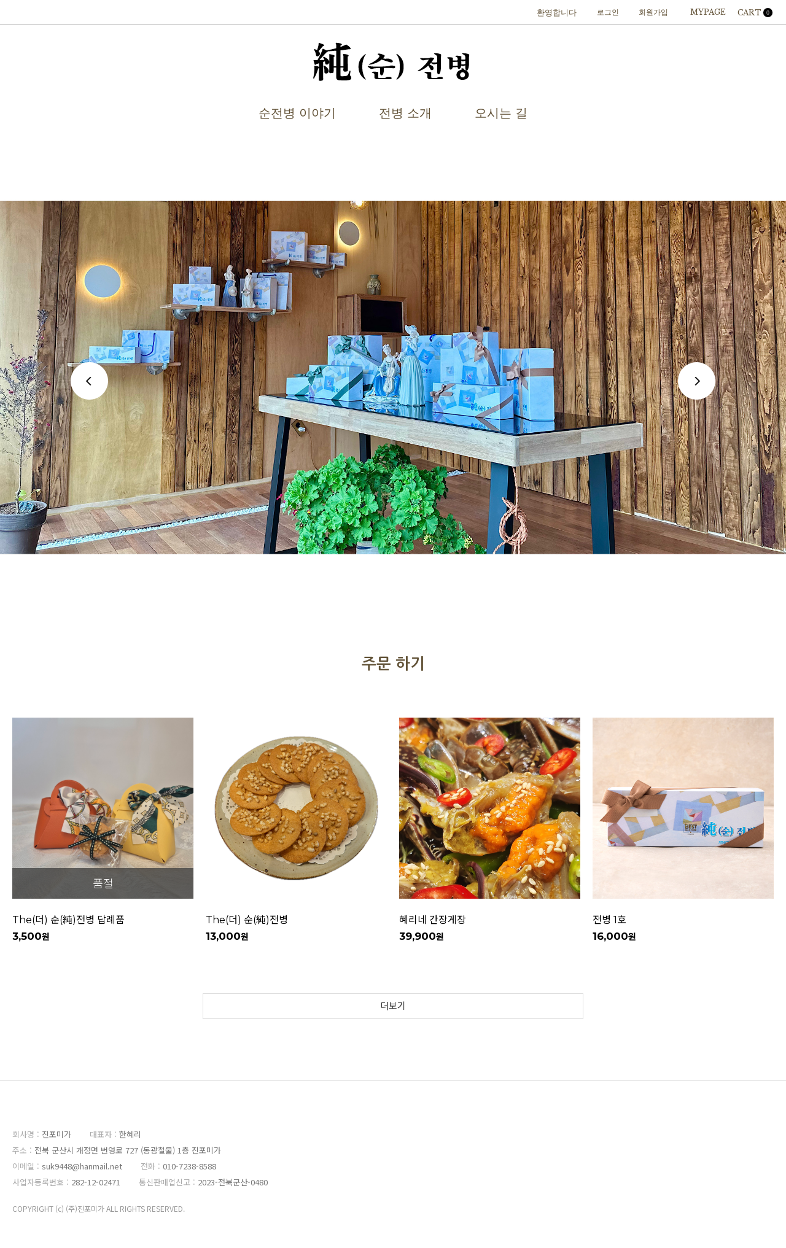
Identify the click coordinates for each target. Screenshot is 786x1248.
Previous (89, 381)
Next (696, 381)
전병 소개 (405, 113)
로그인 (608, 12)
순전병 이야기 (297, 113)
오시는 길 (501, 113)
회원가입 (653, 12)
